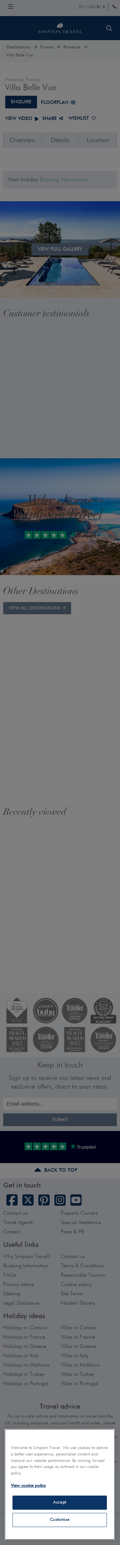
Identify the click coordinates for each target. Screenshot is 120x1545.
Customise (60, 1520)
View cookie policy (28, 1486)
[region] (59, 1484)
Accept (59, 1502)
